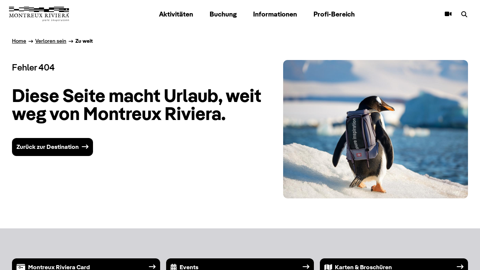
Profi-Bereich (334, 14)
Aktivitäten (176, 14)
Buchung (223, 14)
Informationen (275, 14)
